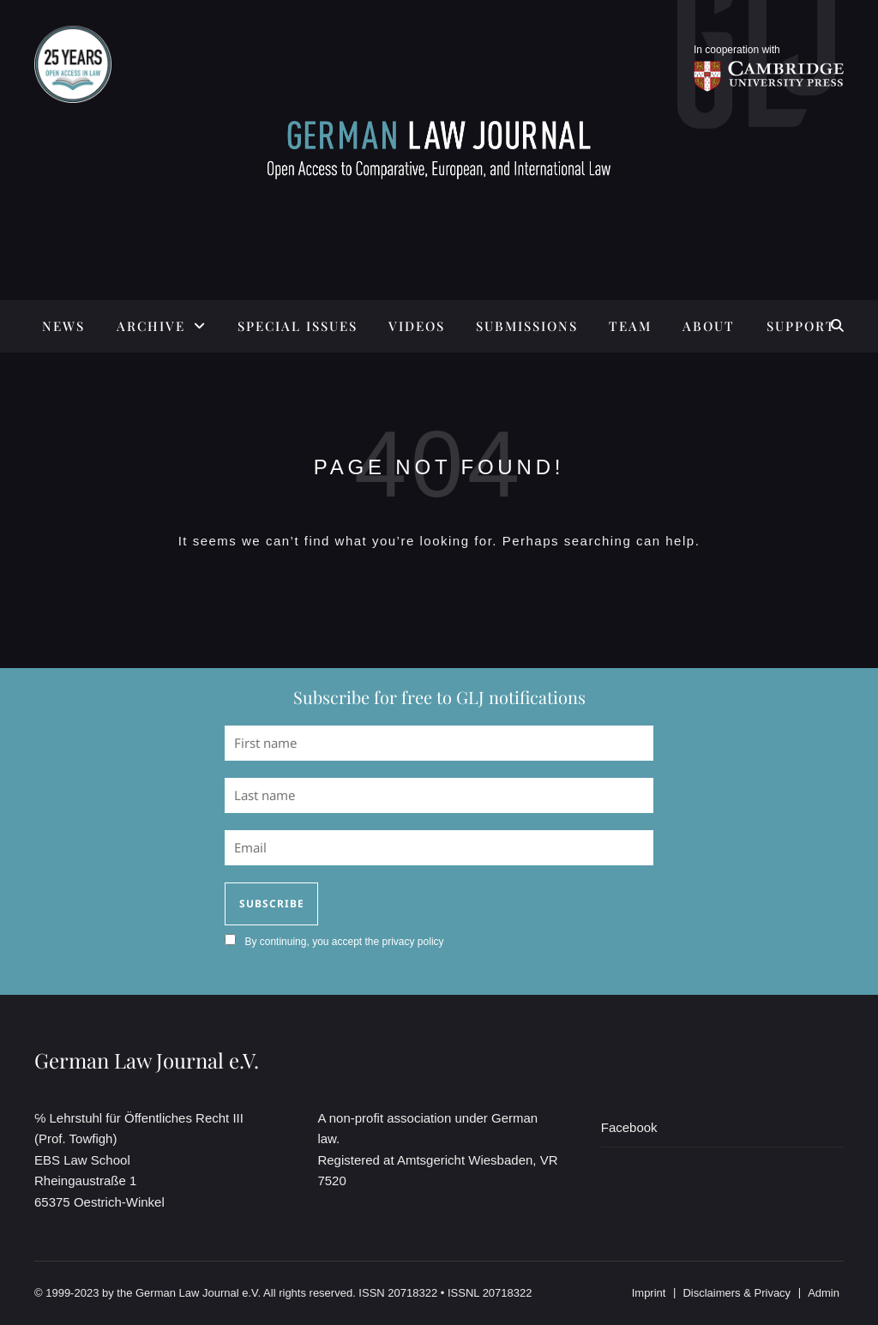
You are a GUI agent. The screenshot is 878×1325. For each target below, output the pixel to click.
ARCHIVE (151, 325)
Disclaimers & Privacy (737, 1292)
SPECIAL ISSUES (298, 325)
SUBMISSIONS (527, 325)
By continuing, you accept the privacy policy (343, 942)
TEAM (630, 325)
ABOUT (709, 325)
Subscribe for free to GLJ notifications (439, 696)
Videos (416, 325)
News (63, 325)
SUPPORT (801, 325)
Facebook (629, 1127)
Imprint (649, 1292)
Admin (823, 1292)
